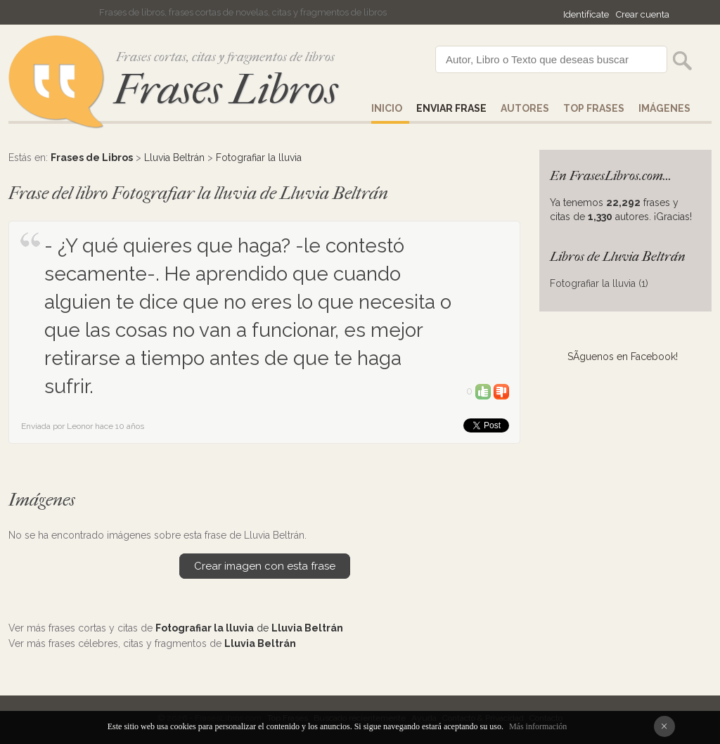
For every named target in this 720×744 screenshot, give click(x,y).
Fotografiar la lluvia (259, 157)
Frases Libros (226, 90)
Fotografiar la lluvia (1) (599, 283)
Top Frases (593, 108)
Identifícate (586, 14)
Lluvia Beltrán (174, 157)
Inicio (386, 108)
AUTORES (525, 108)
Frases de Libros (92, 157)
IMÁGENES (664, 108)
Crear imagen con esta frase (264, 566)
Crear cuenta (642, 14)
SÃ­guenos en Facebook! (622, 356)
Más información (538, 726)
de (249, 628)
